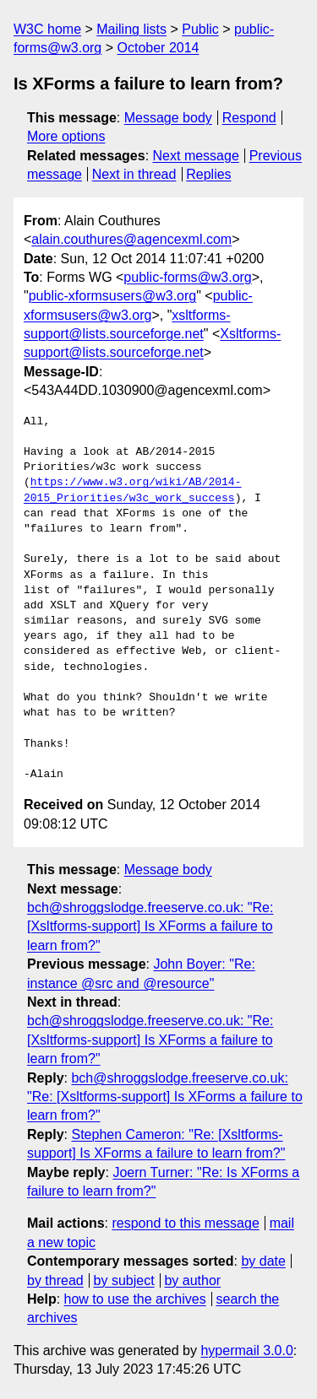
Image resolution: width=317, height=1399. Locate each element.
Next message (196, 156)
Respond (249, 118)
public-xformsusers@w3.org (113, 296)
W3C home (47, 29)
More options (66, 136)
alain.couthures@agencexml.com (131, 239)
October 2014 (158, 48)
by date (263, 1261)
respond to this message (185, 1223)
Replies (208, 174)
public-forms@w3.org (187, 277)
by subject (124, 1280)
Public (200, 29)
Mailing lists (131, 29)
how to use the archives (135, 1299)
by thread (55, 1280)
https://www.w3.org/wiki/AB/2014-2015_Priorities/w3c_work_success (132, 490)
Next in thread (134, 174)
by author (192, 1280)
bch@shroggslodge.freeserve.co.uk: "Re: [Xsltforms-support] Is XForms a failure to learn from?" (150, 926)
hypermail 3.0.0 (246, 1350)
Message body (168, 118)
